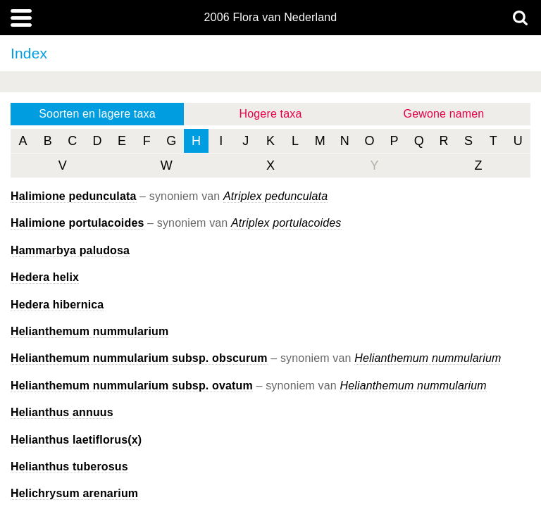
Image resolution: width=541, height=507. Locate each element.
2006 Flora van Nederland (270, 17)
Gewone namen (444, 114)
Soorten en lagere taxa (97, 114)
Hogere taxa (271, 114)
